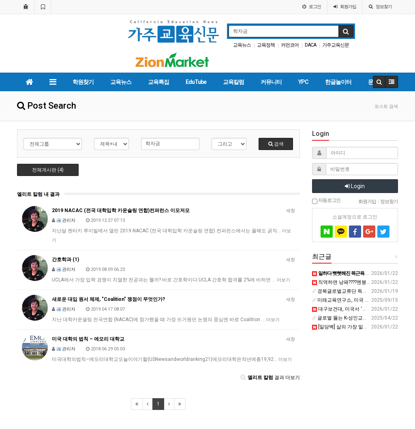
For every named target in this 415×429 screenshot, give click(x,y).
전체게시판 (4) (48, 170)
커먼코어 (290, 45)
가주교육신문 (335, 45)
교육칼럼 (233, 82)
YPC (303, 82)
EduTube (196, 82)
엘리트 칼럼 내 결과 (38, 194)
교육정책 (266, 45)
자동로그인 (326, 200)
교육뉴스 (242, 45)
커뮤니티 (271, 82)
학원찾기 (83, 82)
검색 (276, 144)
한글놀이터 (338, 82)
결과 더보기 (270, 377)
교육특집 (158, 82)
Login (355, 186)
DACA (310, 45)
